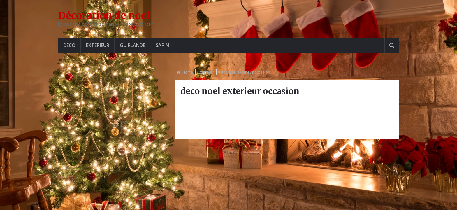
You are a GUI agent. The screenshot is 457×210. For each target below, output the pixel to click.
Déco (69, 45)
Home (187, 72)
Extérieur (97, 45)
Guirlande (132, 45)
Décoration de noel (104, 16)
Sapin (162, 45)
